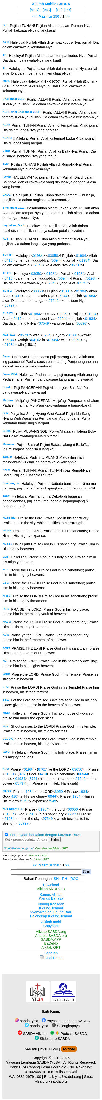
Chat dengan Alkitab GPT (51, 848)
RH (64, 879)
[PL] (59, 10)
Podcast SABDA (68, 1034)
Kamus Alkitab (51, 894)
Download (51, 885)
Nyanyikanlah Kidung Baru (51, 912)
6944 (52, 796)
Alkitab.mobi (51, 922)
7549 (52, 801)
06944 (57, 260)
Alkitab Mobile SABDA (51, 4)
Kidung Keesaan (51, 904)
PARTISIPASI (49, 1049)
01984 (38, 256)
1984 (30, 792)
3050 (59, 792)
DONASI (69, 1049)
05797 (76, 265)
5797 (25, 801)
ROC (74, 879)
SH (56, 879)
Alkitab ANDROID (51, 889)
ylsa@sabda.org (68, 1077)
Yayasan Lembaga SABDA (66, 1021)
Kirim (55, 839)
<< (34, 16)
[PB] (67, 10)
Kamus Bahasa (51, 898)
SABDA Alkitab (32, 1034)
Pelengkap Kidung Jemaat (51, 916)
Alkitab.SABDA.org (51, 932)
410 (14, 796)
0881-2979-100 (29, 1077)
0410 (8, 260)
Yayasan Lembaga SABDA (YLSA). (34, 1062)
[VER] (34, 10)
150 (56, 16)
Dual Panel (51, 958)
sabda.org (59, 1081)
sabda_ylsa (26, 1021)
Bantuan (51, 953)
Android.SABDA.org (51, 935)
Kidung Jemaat (51, 908)
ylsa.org (41, 1081)
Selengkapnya (66, 1026)
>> (67, 16)
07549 (37, 265)
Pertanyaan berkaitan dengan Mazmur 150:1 (45, 835)
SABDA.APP (51, 939)
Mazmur (45, 16)
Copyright (51, 926)
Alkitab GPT (41, 859)
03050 (53, 256)
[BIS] (47, 10)
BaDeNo (51, 943)
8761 (42, 769)
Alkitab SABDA (37, 855)
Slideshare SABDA (52, 1039)
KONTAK (31, 1049)
